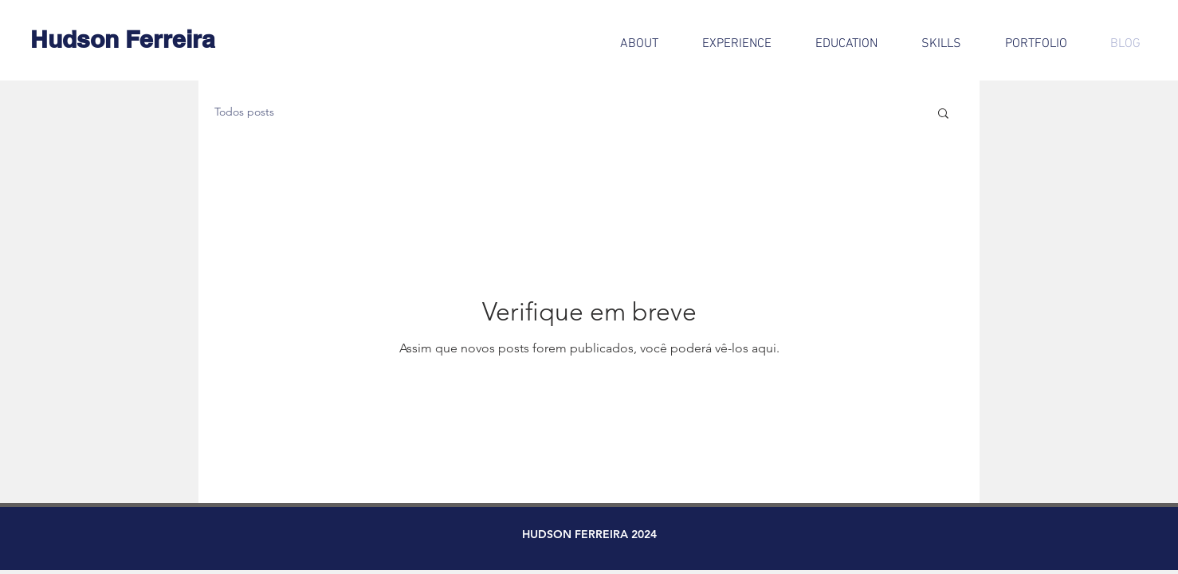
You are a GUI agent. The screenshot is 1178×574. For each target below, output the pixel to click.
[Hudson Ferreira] (123, 39)
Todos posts (244, 111)
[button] (943, 114)
